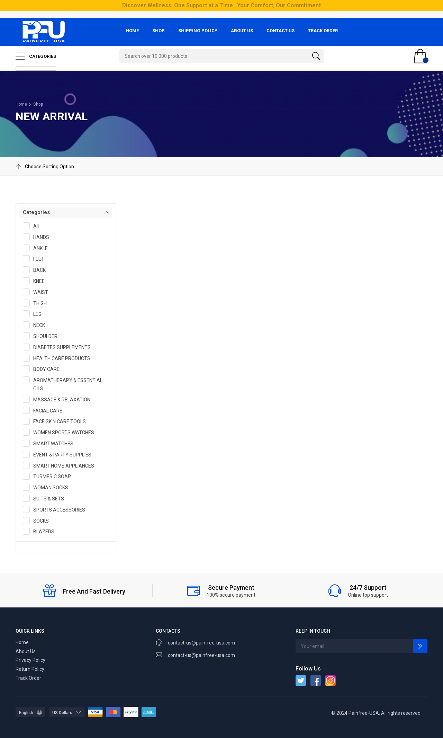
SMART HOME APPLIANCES (61, 465)
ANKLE (37, 247)
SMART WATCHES (50, 443)
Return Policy (30, 669)
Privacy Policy (30, 660)
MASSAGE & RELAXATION (59, 399)
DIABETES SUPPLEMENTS (59, 347)
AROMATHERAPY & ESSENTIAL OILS (62, 383)
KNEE (36, 280)
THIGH (37, 303)
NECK (36, 324)
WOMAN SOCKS (48, 487)
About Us (242, 30)
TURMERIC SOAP (49, 476)
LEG (34, 313)
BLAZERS (41, 531)
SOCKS (38, 520)
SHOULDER (42, 335)
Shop (158, 30)
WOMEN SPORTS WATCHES (61, 432)
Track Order (323, 30)
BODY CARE (43, 368)
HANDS (38, 236)
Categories (36, 56)
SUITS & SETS (46, 498)
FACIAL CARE (45, 410)
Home (132, 30)
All (33, 225)
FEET (36, 258)
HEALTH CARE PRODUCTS (59, 358)
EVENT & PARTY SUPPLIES (59, 454)
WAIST (38, 291)
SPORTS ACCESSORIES (56, 509)
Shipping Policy (197, 30)
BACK (36, 269)
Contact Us (280, 30)
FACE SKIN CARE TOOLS (56, 421)
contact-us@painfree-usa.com (201, 655)
